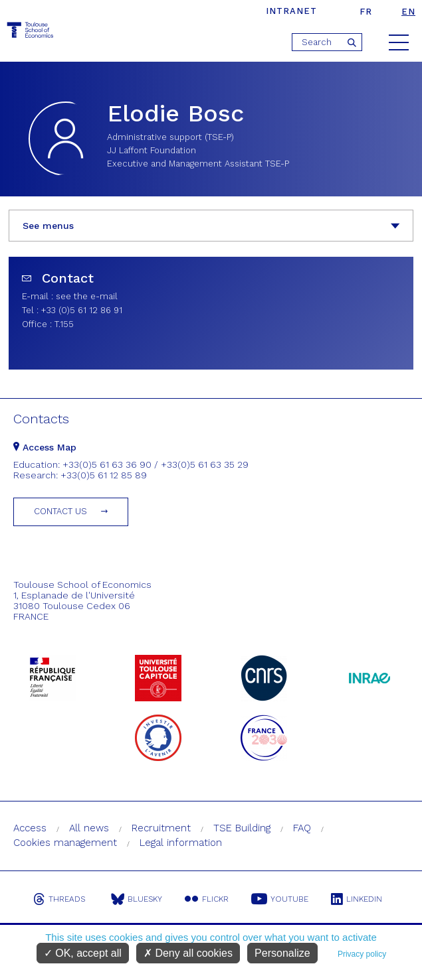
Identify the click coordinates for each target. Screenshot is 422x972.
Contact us (60, 511)
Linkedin (356, 899)
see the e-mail (87, 296)
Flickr (207, 899)
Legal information (181, 843)
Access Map (44, 447)
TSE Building (241, 828)
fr (366, 12)
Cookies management (65, 843)
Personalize (282, 953)
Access (30, 828)
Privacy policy (362, 954)
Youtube (279, 899)
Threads (59, 899)
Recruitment (161, 828)
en (408, 12)
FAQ (302, 828)
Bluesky (136, 899)
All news (89, 828)
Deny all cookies (188, 953)
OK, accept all (83, 953)
